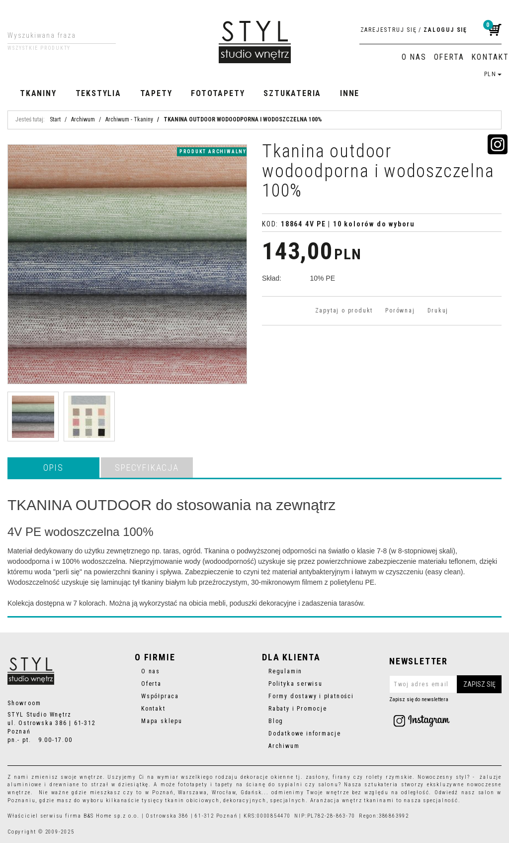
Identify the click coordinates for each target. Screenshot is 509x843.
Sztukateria (292, 93)
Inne (349, 93)
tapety (224, 784)
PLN (493, 74)
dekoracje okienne (267, 777)
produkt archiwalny (213, 151)
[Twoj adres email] (445, 684)
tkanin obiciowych (192, 800)
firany (342, 777)
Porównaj (400, 310)
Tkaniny (38, 93)
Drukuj (438, 310)
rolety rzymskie (389, 777)
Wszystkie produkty (39, 48)
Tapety (156, 93)
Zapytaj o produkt (344, 310)
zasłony (317, 777)
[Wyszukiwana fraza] (53, 35)
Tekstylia (98, 93)
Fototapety (218, 93)
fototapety (192, 784)
